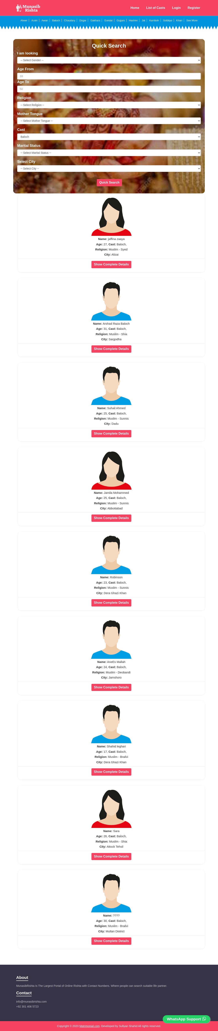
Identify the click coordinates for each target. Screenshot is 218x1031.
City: (107, 254)
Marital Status (28, 146)
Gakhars (95, 20)
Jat (143, 20)
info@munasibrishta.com (31, 1001)
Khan (179, 20)
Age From (25, 69)
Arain (34, 20)
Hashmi (133, 20)
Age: (99, 244)
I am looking (27, 53)
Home (135, 7)
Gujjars (121, 20)
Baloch (56, 20)
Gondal (108, 20)
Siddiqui (167, 20)
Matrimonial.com (89, 1026)
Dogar (82, 20)
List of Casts (155, 7)
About (22, 977)
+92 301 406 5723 (27, 1006)
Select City (26, 162)
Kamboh (154, 20)
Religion (24, 98)
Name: (102, 239)
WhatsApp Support (186, 1019)
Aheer (24, 20)
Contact (24, 993)
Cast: (112, 244)
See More (191, 20)
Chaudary (69, 20)
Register (194, 7)
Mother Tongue (30, 114)
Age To (23, 82)
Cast (21, 130)
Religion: (101, 249)
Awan (45, 20)
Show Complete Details (111, 264)
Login (176, 7)
